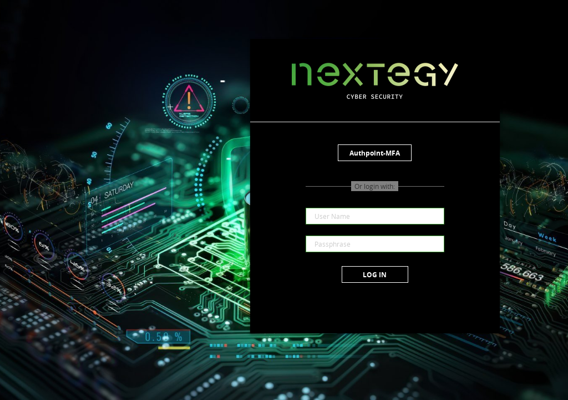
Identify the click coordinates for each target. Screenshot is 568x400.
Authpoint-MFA (374, 153)
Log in (375, 274)
